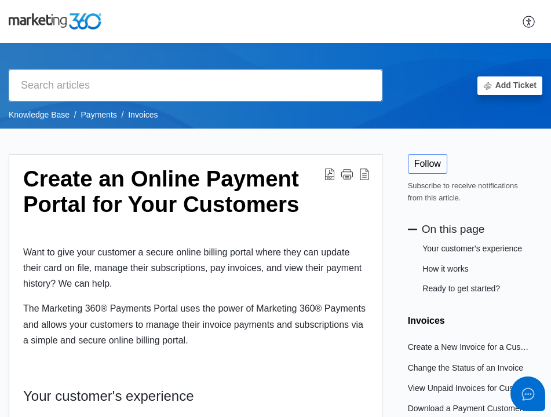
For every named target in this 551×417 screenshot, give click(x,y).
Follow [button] (427, 164)
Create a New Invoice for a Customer (469, 347)
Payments (99, 114)
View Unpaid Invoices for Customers (469, 388)
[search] (195, 85)
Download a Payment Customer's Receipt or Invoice (469, 408)
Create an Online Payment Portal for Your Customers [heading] (161, 191)
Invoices (143, 114)
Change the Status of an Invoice (465, 367)
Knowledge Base (39, 114)
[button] (529, 21)
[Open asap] (527, 393)
